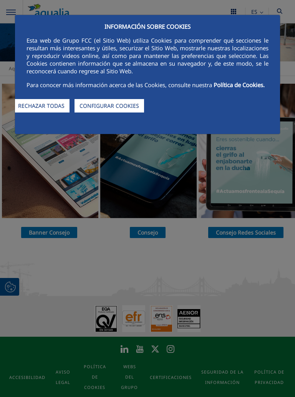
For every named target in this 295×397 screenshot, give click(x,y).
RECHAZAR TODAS (41, 105)
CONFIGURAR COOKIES (109, 105)
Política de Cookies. (239, 85)
